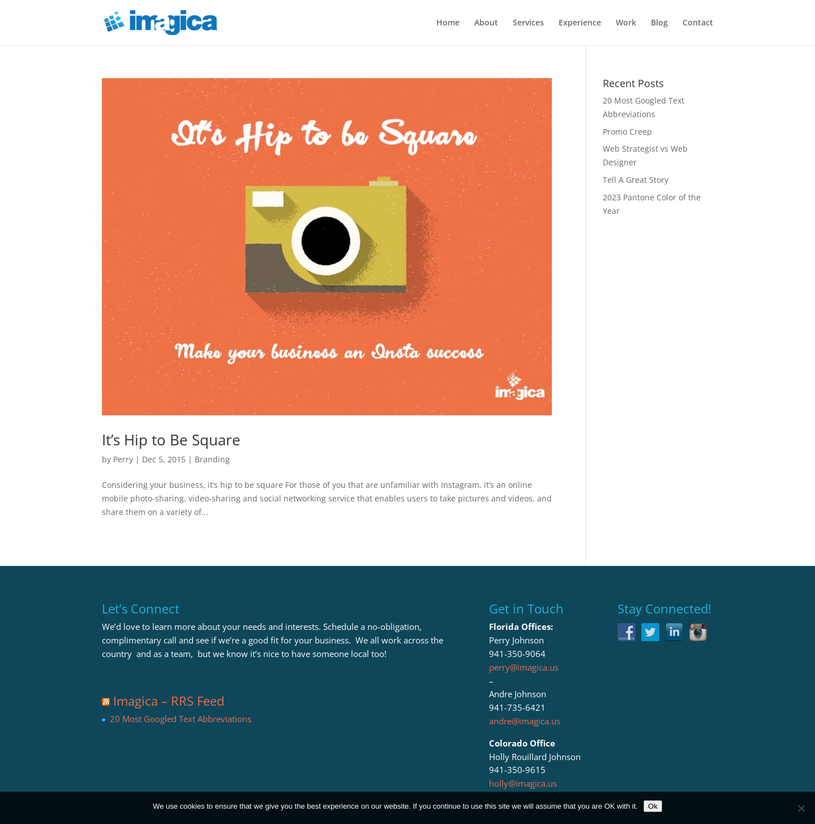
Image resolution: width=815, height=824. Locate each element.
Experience (580, 23)
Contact (698, 23)
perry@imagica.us (524, 667)
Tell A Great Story (635, 179)
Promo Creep (627, 131)
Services (528, 23)
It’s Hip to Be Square (171, 440)
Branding (212, 459)
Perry (123, 459)
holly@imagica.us (523, 783)
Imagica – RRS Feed (168, 700)
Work (626, 23)
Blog (659, 23)
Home (448, 23)
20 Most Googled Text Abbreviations (180, 718)
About (486, 23)
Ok (653, 806)
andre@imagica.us (524, 721)
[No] (801, 808)
